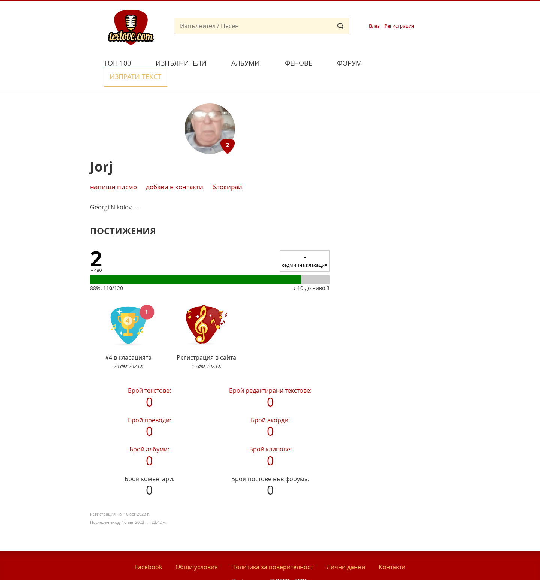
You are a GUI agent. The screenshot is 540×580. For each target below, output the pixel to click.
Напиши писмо (113, 169)
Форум (349, 63)
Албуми (245, 63)
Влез (374, 26)
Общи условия (197, 550)
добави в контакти (174, 169)
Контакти (392, 550)
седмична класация (304, 243)
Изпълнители (181, 63)
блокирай (227, 169)
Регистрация (399, 26)
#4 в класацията (128, 316)
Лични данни (346, 550)
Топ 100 (117, 63)
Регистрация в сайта (206, 316)
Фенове (298, 63)
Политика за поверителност (272, 550)
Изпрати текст (410, 62)
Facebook (148, 550)
